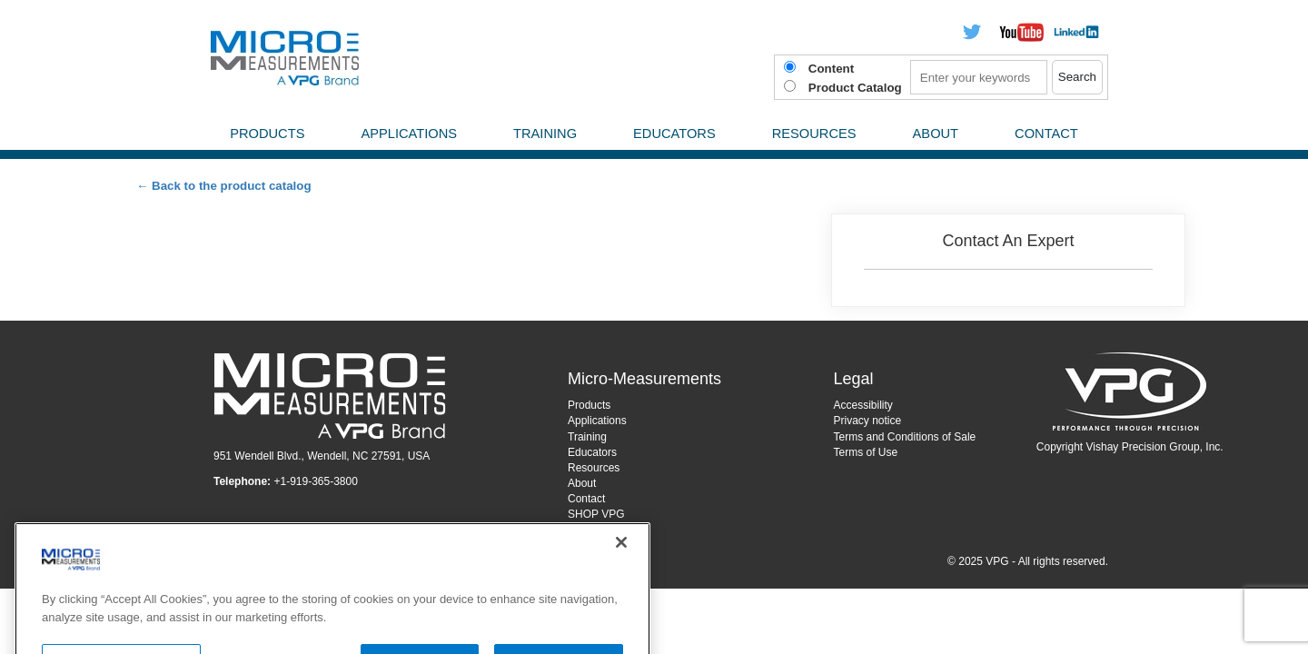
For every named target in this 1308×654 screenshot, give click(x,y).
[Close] (621, 570)
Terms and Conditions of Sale (905, 437)
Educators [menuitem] (674, 133)
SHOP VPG (596, 514)
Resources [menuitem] (814, 133)
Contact (586, 498)
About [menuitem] (936, 133)
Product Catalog (855, 88)
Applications (597, 420)
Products (589, 405)
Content (831, 68)
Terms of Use (866, 452)
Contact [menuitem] (1046, 133)
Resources (593, 467)
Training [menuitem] (545, 133)
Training (587, 437)
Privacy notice (868, 420)
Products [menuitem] (267, 133)
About (582, 483)
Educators (592, 452)
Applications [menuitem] (409, 133)
